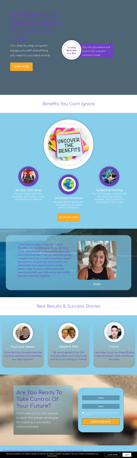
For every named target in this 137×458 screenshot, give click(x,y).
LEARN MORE (112, 455)
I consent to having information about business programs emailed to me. (101, 413)
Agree (127, 455)
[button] (21, 67)
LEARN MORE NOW (100, 422)
